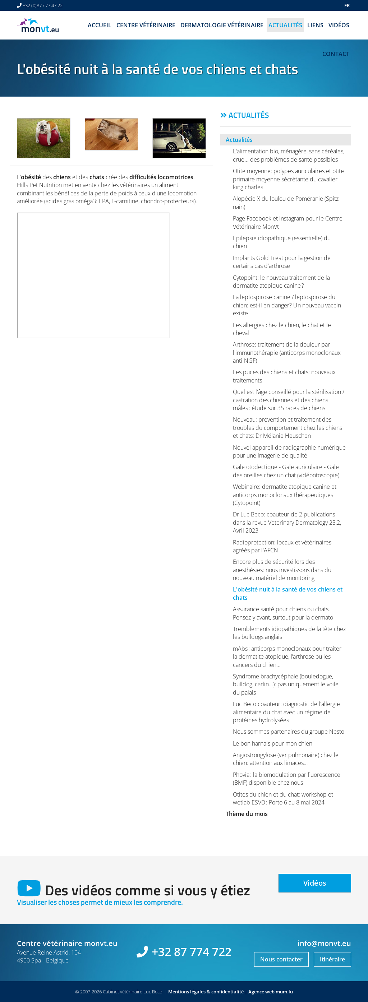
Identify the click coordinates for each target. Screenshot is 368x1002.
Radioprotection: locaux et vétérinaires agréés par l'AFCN (282, 546)
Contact (335, 54)
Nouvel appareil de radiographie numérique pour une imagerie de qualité (289, 451)
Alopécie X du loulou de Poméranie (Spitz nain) (286, 202)
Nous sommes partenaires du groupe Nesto (288, 732)
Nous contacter (281, 959)
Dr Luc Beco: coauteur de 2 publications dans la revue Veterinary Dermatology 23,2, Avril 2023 (287, 522)
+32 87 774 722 (191, 951)
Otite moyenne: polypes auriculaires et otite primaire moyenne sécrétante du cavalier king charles (288, 179)
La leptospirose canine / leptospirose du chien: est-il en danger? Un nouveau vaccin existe (287, 305)
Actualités (285, 25)
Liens (315, 25)
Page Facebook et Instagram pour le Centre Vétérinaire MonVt (287, 222)
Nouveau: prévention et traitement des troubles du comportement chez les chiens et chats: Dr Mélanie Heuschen (287, 428)
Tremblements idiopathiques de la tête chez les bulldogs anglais (289, 633)
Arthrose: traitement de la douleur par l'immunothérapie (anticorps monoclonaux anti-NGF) (287, 352)
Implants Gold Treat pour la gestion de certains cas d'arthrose (282, 262)
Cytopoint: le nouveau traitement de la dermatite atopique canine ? (281, 281)
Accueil (99, 25)
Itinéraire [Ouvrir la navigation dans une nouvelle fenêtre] (332, 959)
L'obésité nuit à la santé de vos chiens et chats (287, 593)
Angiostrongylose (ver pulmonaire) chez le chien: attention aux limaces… (286, 759)
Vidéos (338, 25)
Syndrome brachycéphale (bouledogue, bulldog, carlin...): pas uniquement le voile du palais (286, 684)
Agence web (261, 991)
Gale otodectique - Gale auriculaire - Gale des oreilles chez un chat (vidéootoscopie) (286, 471)
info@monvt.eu (324, 943)
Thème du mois (247, 814)
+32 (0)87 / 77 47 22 (43, 5)
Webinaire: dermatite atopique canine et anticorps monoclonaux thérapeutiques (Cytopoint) (284, 495)
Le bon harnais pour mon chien (272, 743)
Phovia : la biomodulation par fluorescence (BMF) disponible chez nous (286, 779)
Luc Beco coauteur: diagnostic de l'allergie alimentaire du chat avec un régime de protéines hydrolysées (286, 712)
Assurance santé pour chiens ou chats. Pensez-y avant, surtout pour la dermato (283, 613)
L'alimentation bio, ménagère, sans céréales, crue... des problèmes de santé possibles (288, 155)
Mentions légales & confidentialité (206, 991)
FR (347, 5)
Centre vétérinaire (145, 25)
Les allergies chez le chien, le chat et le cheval (282, 329)
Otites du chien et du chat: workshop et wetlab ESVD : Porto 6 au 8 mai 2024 (283, 798)
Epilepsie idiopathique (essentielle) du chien (282, 242)
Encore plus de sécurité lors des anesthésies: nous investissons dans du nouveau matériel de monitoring (282, 570)
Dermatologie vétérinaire (221, 25)
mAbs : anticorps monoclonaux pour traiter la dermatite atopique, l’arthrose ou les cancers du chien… (287, 657)
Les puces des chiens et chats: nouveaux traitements (284, 376)
